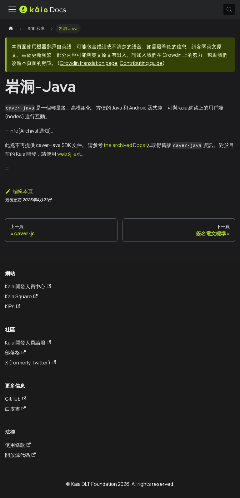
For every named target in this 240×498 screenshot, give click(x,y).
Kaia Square (21, 296)
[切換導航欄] (12, 9)
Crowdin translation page (89, 63)
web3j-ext (69, 153)
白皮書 (15, 408)
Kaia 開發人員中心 (28, 286)
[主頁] (11, 28)
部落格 (15, 352)
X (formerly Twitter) (30, 362)
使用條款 (18, 445)
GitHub (15, 398)
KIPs (12, 306)
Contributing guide (141, 63)
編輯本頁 (19, 191)
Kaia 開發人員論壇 (28, 342)
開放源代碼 (20, 455)
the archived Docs (124, 145)
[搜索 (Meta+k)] (229, 9)
